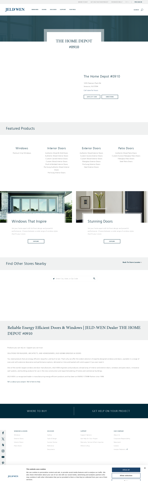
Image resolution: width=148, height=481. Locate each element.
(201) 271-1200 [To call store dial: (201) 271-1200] (92, 97)
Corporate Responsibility (122, 438)
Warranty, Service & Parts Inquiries (92, 442)
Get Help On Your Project (89, 438)
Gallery (49, 435)
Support (63, 9)
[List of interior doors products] (56, 163)
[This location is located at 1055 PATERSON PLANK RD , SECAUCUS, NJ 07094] (112, 85)
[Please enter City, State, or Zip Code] (74, 278)
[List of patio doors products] (126, 157)
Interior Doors (56, 148)
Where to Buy (83, 2)
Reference (50, 446)
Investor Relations (120, 449)
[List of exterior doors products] (91, 160)
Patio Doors (126, 148)
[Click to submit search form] (94, 278)
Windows (22, 148)
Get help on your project (111, 411)
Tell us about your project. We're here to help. (24, 382)
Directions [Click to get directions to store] (110, 97)
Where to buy (37, 411)
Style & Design (52, 438)
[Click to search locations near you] (53, 278)
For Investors (116, 2)
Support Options (86, 435)
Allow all (126, 457)
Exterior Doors (91, 148)
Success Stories (52, 442)
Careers (116, 446)
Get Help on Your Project (99, 2)
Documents (51, 449)
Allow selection (126, 463)
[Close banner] (145, 455)
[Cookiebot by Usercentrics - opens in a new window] (13, 477)
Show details (121, 477)
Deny (126, 468)
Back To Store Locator (131, 262)
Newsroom (117, 442)
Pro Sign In (138, 2)
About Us (117, 435)
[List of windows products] (22, 153)
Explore (36, 241)
